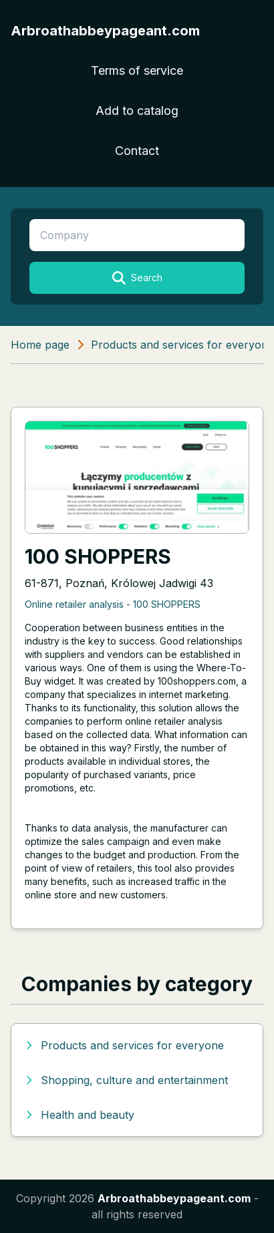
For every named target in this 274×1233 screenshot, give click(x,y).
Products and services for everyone (182, 344)
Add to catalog (137, 111)
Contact (137, 151)
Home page (40, 344)
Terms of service (137, 70)
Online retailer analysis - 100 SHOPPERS (112, 604)
